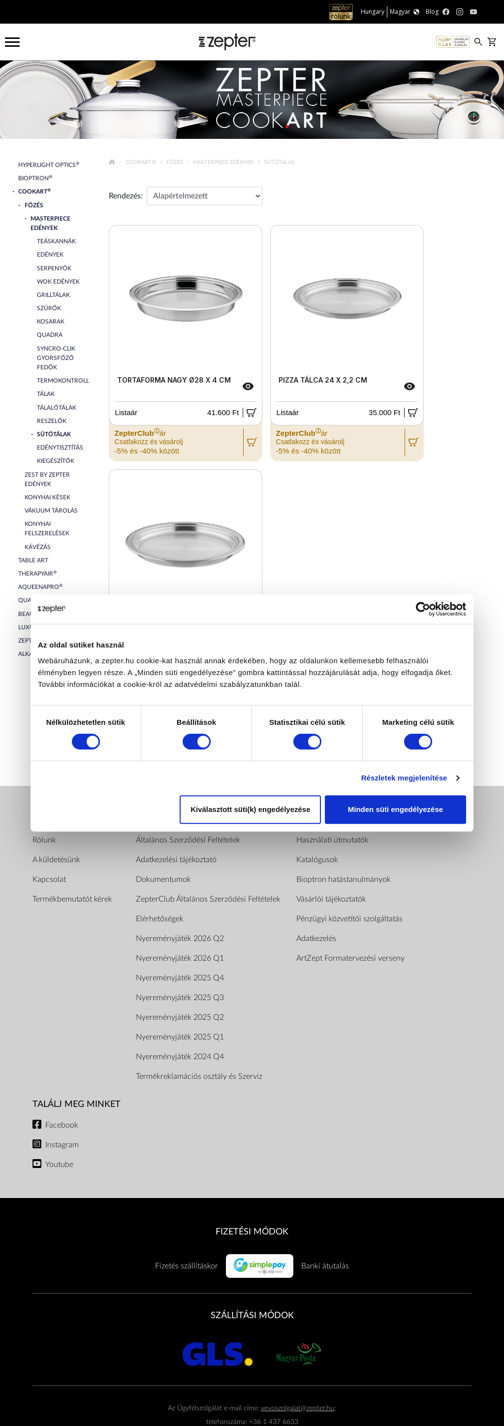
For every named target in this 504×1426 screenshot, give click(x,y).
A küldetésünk (56, 860)
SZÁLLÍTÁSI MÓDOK (252, 1315)
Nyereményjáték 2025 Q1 (180, 1037)
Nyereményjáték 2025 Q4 (180, 978)
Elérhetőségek (160, 919)
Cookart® (142, 162)
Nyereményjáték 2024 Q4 (180, 1057)
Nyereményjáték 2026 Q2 (180, 938)
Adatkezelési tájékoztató (176, 860)
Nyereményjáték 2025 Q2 (180, 1017)
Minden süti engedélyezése (395, 809)
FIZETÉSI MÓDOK (252, 1232)
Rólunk (44, 840)
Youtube (59, 1164)
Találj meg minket (76, 1104)
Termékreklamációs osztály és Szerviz (199, 1076)
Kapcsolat (49, 879)
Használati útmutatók (332, 840)
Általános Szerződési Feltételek (188, 840)
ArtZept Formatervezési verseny (350, 958)
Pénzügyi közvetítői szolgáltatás (349, 919)
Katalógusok (317, 860)
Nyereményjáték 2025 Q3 (180, 998)
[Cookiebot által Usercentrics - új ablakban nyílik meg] (423, 609)
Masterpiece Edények (224, 162)
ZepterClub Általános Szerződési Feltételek (208, 899)
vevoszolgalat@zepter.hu (297, 1408)
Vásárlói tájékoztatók (331, 899)
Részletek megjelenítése (404, 778)
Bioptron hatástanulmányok (343, 879)
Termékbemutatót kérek (72, 899)
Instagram (62, 1145)
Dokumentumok (163, 879)
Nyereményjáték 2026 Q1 (180, 958)
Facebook (61, 1125)
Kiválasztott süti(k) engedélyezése (250, 809)
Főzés (175, 162)
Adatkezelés (316, 938)
